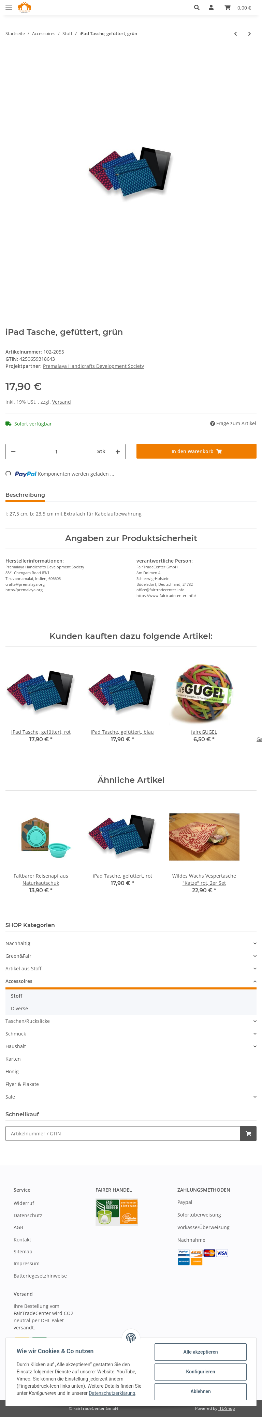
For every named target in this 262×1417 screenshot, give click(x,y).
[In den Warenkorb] (196, 451)
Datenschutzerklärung (112, 1393)
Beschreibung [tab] (25, 495)
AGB (18, 1227)
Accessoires (18, 981)
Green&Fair (18, 956)
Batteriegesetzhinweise (40, 1275)
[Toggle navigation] (8, 4)
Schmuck (15, 1033)
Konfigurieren (200, 1371)
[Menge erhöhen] (117, 451)
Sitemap (23, 1251)
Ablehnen (200, 1391)
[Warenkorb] (238, 7)
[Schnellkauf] (123, 1134)
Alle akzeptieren (200, 1352)
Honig (12, 1071)
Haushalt (15, 1046)
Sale (10, 1096)
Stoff (16, 996)
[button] (198, 7)
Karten (13, 1059)
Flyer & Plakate (22, 1084)
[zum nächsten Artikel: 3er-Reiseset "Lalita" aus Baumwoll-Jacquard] (250, 33)
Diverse (19, 1008)
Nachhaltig (17, 943)
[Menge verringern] (13, 451)
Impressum (27, 1263)
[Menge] (56, 451)
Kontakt (22, 1239)
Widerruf (24, 1203)
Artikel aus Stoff (23, 968)
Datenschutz (28, 1215)
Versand (61, 402)
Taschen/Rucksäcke (27, 1021)
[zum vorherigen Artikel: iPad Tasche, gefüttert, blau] (236, 33)
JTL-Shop (226, 1408)
